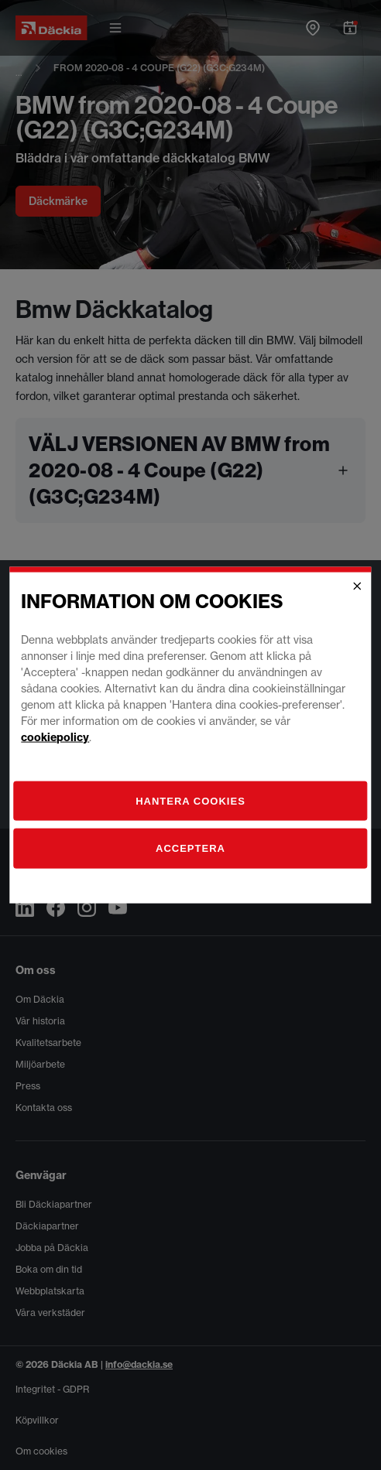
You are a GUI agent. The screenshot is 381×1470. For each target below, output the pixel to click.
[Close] (357, 586)
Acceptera (190, 848)
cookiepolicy (55, 737)
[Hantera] (190, 801)
